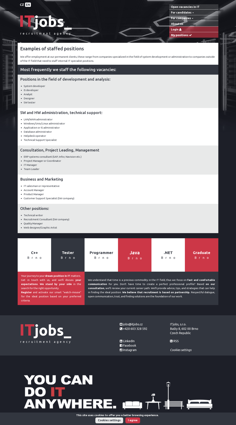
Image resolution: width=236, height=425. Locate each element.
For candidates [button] (182, 12)
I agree (133, 420)
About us (177, 23)
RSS (176, 341)
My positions (182, 35)
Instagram (130, 350)
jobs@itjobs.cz (133, 324)
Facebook (129, 345)
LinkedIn (129, 341)
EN (28, 4)
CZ (22, 4)
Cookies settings (109, 420)
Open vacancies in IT (185, 6)
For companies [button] (182, 18)
